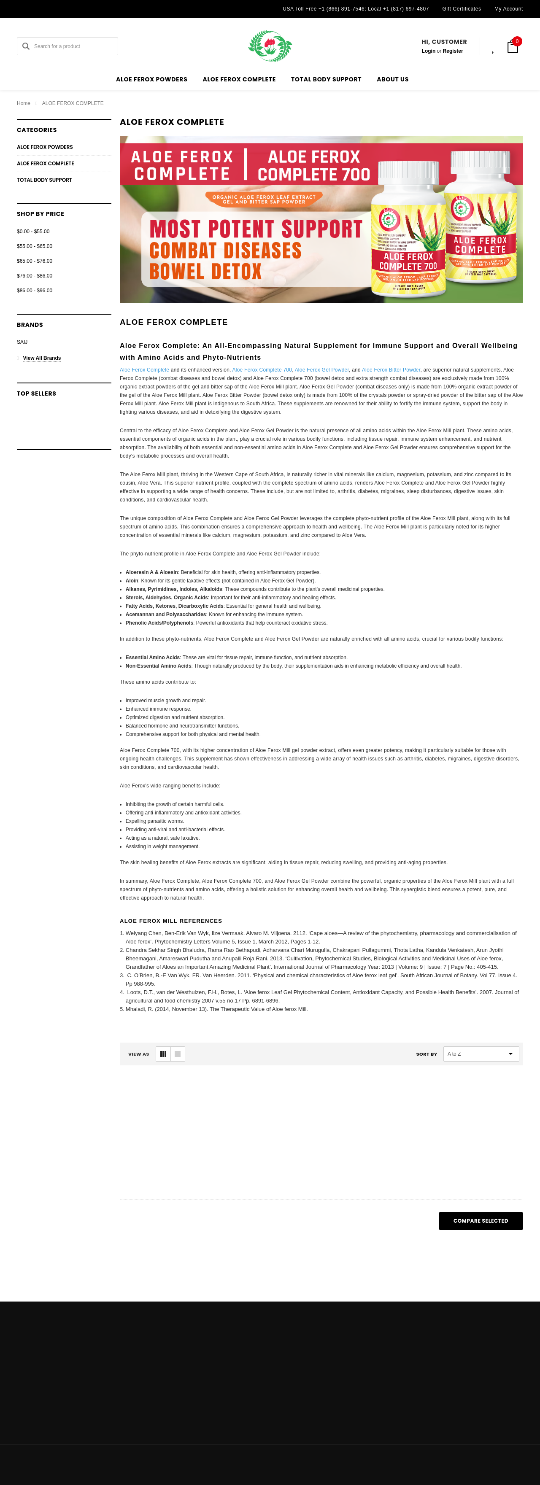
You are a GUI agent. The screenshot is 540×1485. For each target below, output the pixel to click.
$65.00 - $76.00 (34, 261)
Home (23, 103)
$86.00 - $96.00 (34, 291)
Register (453, 51)
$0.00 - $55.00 (33, 231)
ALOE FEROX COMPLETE (239, 79)
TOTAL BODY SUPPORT (326, 79)
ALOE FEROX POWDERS (151, 79)
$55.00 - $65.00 (34, 246)
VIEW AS (138, 1054)
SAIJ (22, 342)
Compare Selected (481, 1220)
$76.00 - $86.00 (34, 276)
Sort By (426, 1054)
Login (429, 51)
